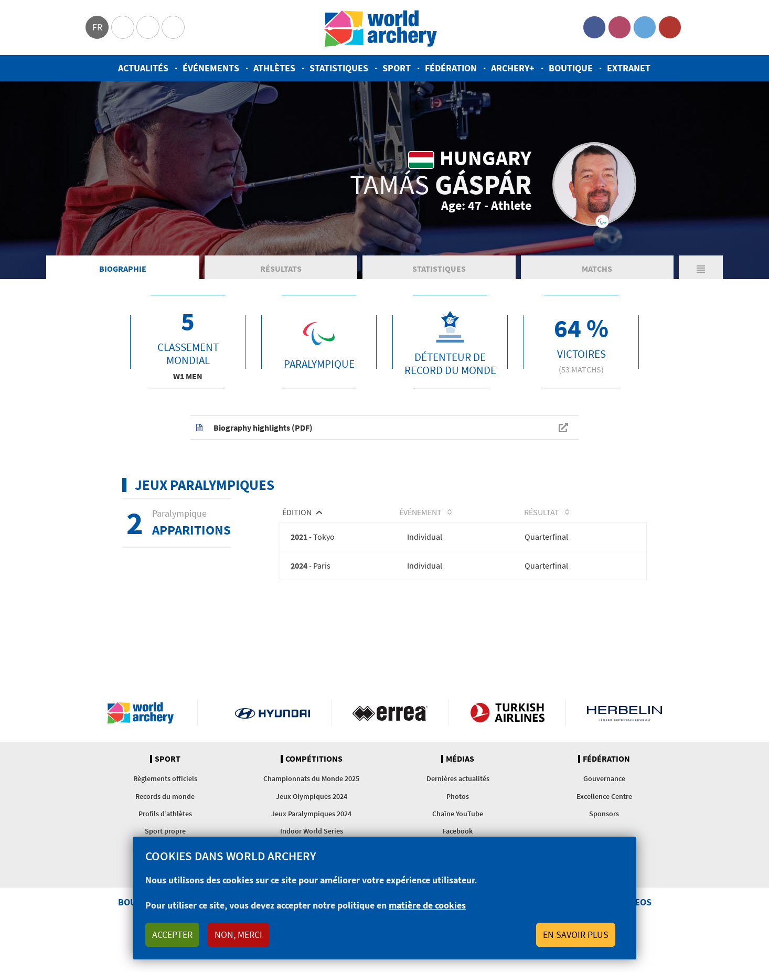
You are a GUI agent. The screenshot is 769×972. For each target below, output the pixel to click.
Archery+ (513, 68)
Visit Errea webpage (390, 714)
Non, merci (238, 934)
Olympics (122, 27)
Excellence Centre (604, 798)
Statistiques (338, 68)
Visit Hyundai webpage (272, 714)
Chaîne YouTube (457, 815)
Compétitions (314, 760)
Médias (460, 760)
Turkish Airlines (507, 714)
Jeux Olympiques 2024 (311, 798)
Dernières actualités (457, 780)
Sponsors (604, 815)
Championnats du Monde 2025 (311, 780)
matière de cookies (427, 905)
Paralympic (147, 27)
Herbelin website (624, 714)
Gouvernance (604, 780)
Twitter (644, 27)
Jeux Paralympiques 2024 (311, 815)
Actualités (143, 68)
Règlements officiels (165, 780)
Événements (211, 68)
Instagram (619, 27)
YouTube (669, 27)
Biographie (122, 269)
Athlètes (274, 68)
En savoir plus (575, 934)
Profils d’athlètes (165, 815)
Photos (457, 798)
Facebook (594, 27)
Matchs (597, 269)
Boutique (571, 68)
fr (97, 27)
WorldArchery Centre (173, 27)
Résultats (281, 269)
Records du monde (165, 798)
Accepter (172, 934)
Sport (396, 68)
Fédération (451, 68)
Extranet (628, 68)
